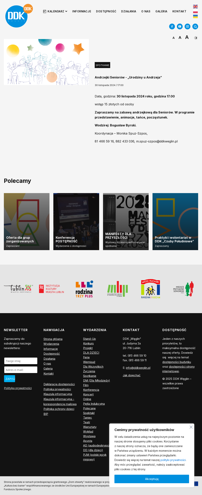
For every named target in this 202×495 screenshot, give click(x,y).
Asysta (87, 441)
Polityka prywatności (18, 388)
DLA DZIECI (91, 352)
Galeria (161, 11)
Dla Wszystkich (93, 366)
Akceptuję (152, 479)
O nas (146, 11)
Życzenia (89, 371)
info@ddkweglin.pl (138, 368)
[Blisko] (191, 426)
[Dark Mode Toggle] (195, 36)
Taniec (87, 417)
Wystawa (89, 436)
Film (86, 385)
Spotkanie (102, 65)
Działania (128, 11)
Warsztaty (89, 427)
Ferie (86, 357)
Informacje (81, 11)
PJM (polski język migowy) (95, 457)
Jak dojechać (132, 375)
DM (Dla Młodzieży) (96, 380)
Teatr (86, 422)
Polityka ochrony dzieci (58, 409)
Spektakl (89, 413)
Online (87, 399)
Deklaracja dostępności (59, 384)
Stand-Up (89, 339)
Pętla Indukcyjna (94, 404)
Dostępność (106, 11)
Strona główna (52, 339)
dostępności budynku (176, 362)
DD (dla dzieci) (93, 450)
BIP (45, 414)
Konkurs (88, 343)
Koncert (88, 394)
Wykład (88, 431)
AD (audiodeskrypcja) (97, 445)
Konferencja (91, 390)
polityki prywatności (173, 460)
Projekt (88, 348)
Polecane (89, 408)
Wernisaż (89, 362)
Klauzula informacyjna (57, 394)
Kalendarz (57, 11)
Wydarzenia (51, 344)
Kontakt (179, 11)
